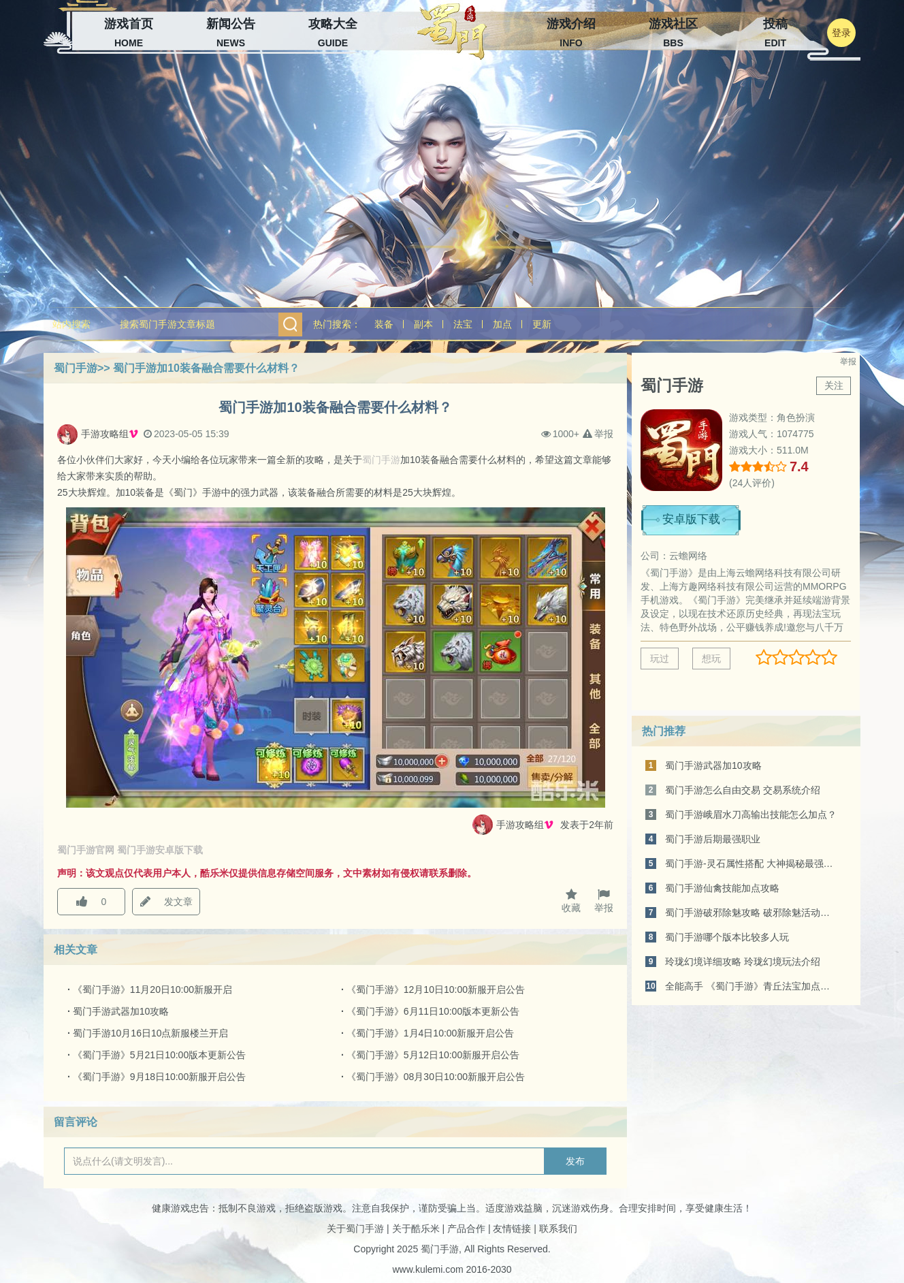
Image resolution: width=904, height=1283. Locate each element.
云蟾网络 (688, 555)
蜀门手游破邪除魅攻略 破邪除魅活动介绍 (752, 912)
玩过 (659, 658)
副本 (423, 324)
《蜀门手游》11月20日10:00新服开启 (152, 989)
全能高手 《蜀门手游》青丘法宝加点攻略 (752, 986)
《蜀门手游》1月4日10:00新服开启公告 (430, 1033)
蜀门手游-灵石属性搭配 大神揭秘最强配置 (752, 863)
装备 (383, 324)
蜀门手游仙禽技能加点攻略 (722, 888)
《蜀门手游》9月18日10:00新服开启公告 (159, 1076)
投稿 (775, 34)
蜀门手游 (75, 368)
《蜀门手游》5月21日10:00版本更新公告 (159, 1054)
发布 (575, 1161)
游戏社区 (673, 34)
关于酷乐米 (416, 1228)
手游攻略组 (109, 434)
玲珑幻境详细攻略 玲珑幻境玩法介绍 (742, 961)
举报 (598, 434)
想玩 (711, 658)
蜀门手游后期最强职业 (712, 839)
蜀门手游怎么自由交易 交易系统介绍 (742, 790)
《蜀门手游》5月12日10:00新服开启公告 (432, 1054)
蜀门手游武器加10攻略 (121, 1011)
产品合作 (466, 1228)
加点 (502, 324)
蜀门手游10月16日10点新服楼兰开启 (151, 1033)
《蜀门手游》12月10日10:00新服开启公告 (435, 989)
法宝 (462, 324)
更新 (541, 324)
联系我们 (558, 1228)
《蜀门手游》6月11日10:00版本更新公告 (432, 1011)
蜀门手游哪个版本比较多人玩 (727, 937)
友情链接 (512, 1228)
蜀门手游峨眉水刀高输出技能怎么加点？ (751, 814)
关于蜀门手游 (355, 1228)
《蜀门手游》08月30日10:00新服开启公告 (435, 1076)
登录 (841, 32)
